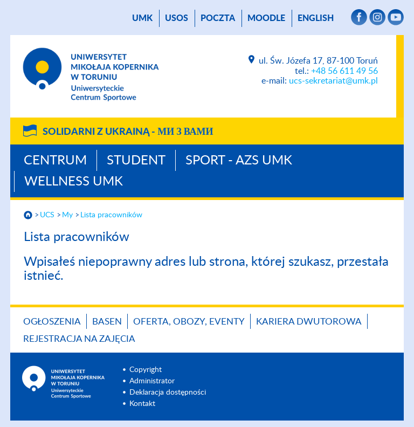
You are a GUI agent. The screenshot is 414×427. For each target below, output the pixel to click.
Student (136, 160)
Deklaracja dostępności (167, 392)
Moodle (266, 18)
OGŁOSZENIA (52, 321)
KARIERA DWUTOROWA (309, 321)
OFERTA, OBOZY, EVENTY (189, 321)
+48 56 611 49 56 (344, 71)
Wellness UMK (73, 181)
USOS (176, 18)
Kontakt (142, 404)
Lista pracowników (111, 215)
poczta (218, 18)
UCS (47, 215)
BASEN (107, 321)
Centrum (55, 160)
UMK (142, 18)
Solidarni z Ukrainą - (128, 132)
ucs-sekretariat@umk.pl (333, 81)
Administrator (152, 381)
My (67, 215)
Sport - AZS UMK (238, 160)
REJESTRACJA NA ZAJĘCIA (79, 338)
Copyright (145, 370)
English (316, 18)
